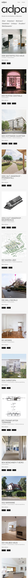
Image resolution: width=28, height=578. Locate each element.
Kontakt (23, 2)
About (19, 2)
